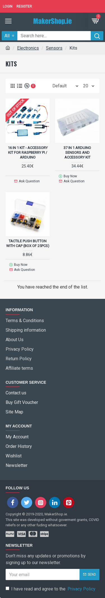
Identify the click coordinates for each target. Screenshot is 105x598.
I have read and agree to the (51, 589)
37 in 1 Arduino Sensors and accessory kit (77, 152)
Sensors (54, 48)
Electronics (28, 48)
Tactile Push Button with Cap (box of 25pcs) (27, 243)
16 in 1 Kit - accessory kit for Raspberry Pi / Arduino (28, 152)
